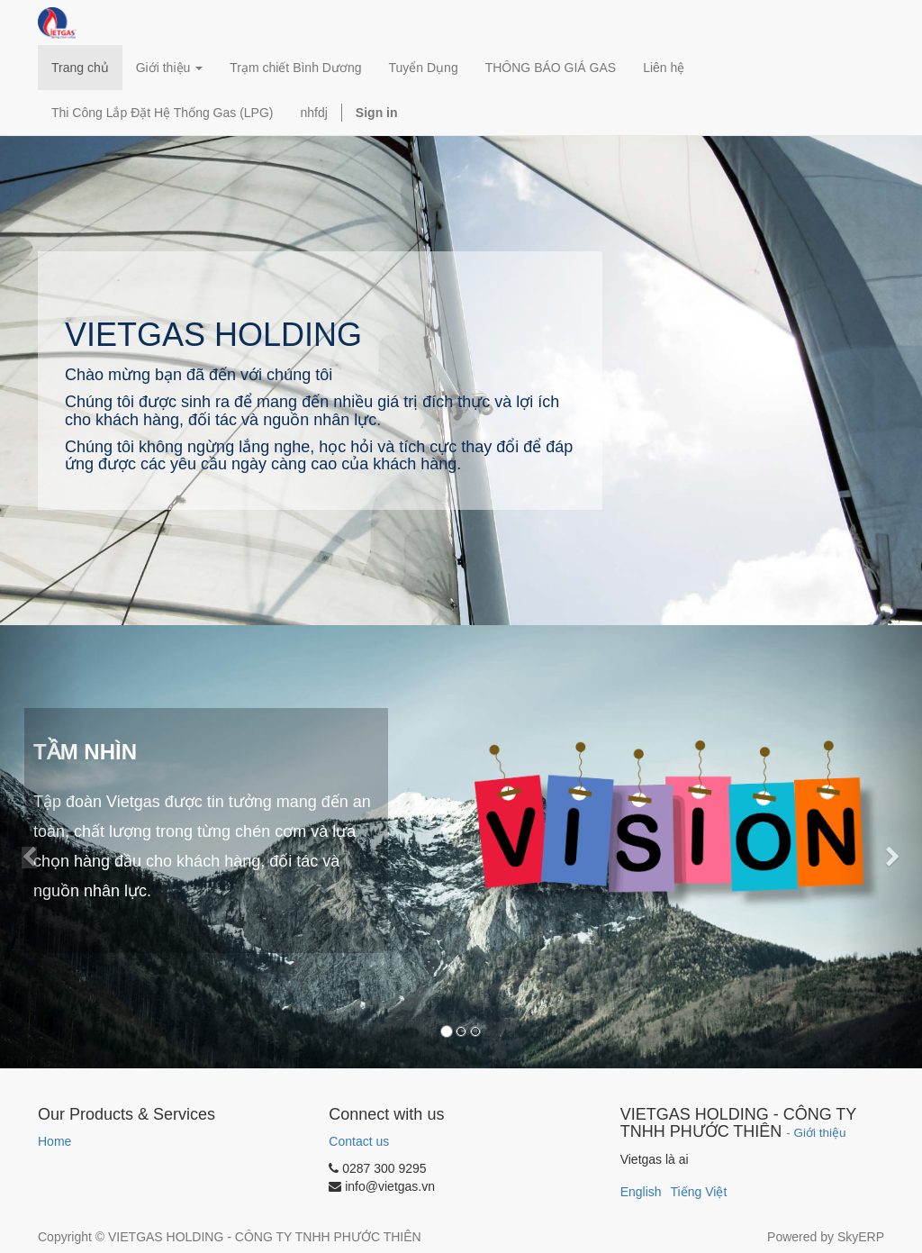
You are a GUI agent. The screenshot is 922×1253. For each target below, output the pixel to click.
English (641, 1192)
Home (54, 1141)
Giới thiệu (820, 1133)
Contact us (359, 1141)
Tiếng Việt (699, 1192)
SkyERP (860, 1237)
